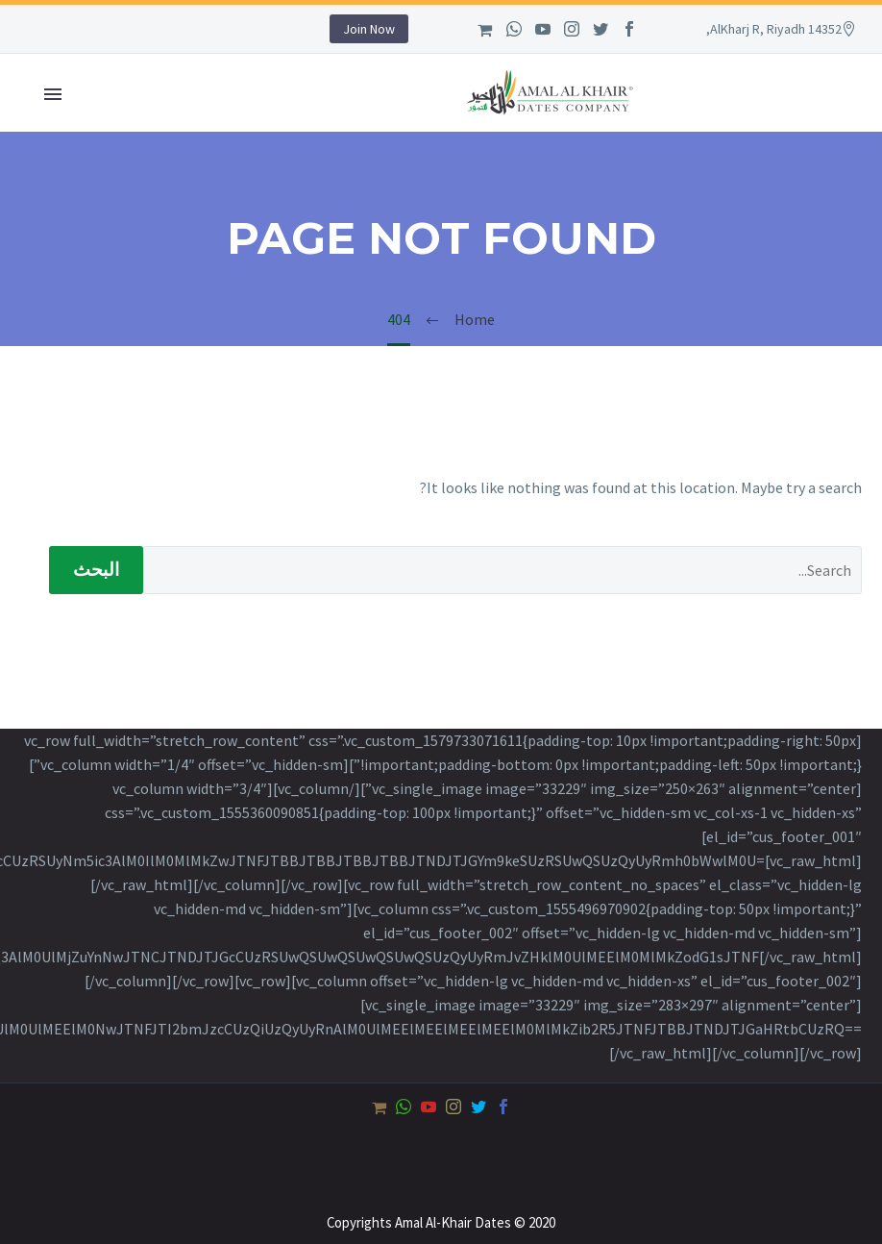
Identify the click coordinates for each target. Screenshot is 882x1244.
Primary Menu (52, 94)
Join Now (369, 28)
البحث (96, 570)
